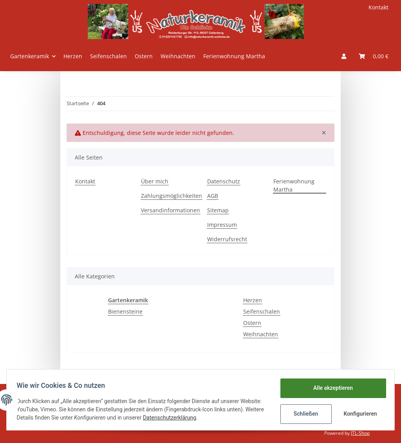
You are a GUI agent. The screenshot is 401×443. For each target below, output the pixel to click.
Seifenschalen (261, 311)
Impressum (222, 224)
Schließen (303, 414)
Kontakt (378, 7)
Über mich (154, 181)
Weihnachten (260, 334)
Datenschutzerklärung (210, 417)
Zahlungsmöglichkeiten (171, 195)
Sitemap (218, 210)
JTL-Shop (360, 433)
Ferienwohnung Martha (234, 56)
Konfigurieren (358, 414)
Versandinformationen (170, 210)
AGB (212, 195)
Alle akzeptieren (330, 388)
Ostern (252, 322)
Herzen (252, 300)
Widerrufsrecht (227, 239)
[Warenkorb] (373, 56)
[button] (343, 56)
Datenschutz (223, 181)
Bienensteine (125, 311)
